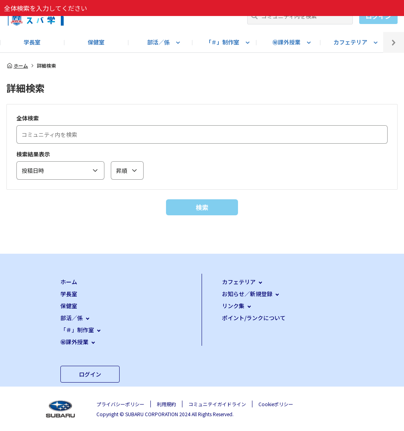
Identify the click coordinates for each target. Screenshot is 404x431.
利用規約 (166, 404)
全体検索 (27, 118)
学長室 (32, 42)
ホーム (17, 65)
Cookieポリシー (275, 404)
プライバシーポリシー (120, 404)
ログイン (378, 16)
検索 (202, 207)
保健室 (96, 42)
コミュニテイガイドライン (217, 404)
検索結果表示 (33, 154)
